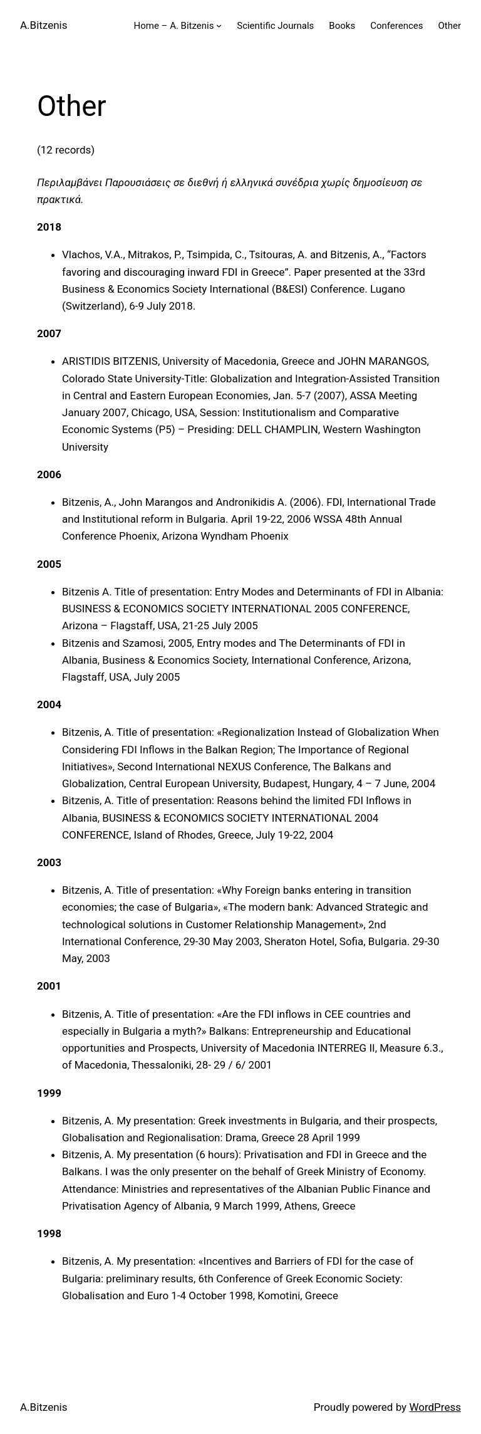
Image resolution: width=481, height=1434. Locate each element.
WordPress (435, 1407)
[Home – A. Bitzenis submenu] (219, 25)
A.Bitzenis (43, 25)
